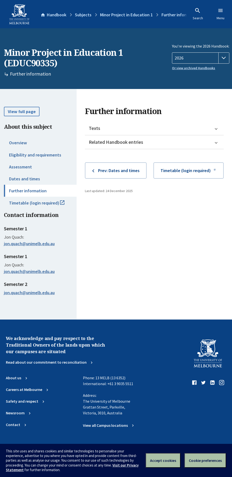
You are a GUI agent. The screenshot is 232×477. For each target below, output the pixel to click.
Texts (94, 128)
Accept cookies (163, 460)
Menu (220, 14)
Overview (18, 143)
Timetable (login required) (42, 205)
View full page (22, 111)
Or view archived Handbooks (193, 68)
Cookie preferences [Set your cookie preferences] (205, 460)
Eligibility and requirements (35, 155)
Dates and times (24, 179)
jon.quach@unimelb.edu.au (29, 244)
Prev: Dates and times (119, 170)
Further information (28, 191)
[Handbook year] (200, 58)
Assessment (20, 167)
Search (198, 14)
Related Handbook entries (116, 142)
